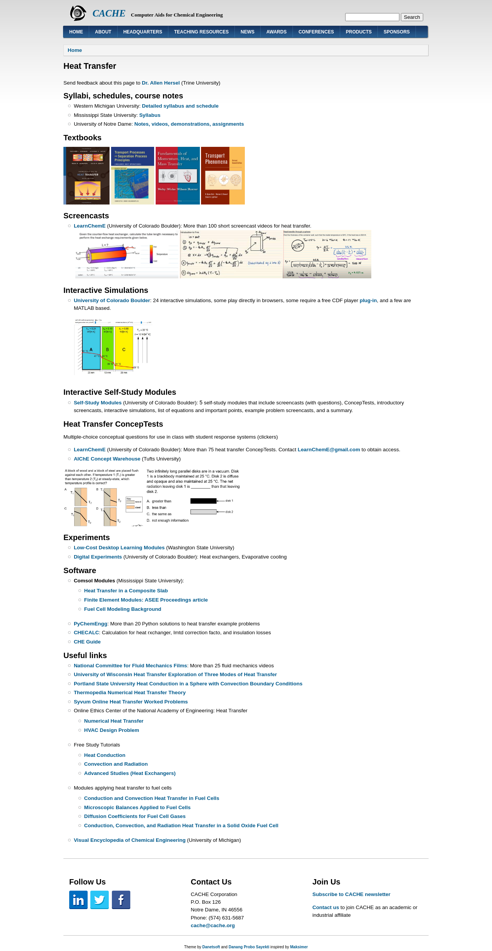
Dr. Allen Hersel (161, 83)
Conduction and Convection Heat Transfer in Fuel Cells (151, 798)
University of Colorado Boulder (112, 300)
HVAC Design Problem (111, 730)
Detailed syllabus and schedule (180, 106)
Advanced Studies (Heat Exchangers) (130, 773)
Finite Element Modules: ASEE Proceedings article (146, 600)
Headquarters (142, 32)
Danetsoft (211, 947)
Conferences (316, 32)
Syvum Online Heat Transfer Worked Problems (131, 702)
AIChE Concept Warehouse (107, 459)
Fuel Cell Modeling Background (122, 609)
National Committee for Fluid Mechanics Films (130, 665)
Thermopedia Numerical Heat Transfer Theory (130, 692)
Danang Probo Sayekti (249, 947)
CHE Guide (87, 642)
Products (359, 32)
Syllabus (149, 115)
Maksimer (299, 947)
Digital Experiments (98, 557)
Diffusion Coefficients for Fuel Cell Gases (135, 816)
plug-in (368, 300)
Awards (276, 32)
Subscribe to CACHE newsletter (351, 894)
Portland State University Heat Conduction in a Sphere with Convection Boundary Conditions (188, 684)
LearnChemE (90, 226)
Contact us (325, 907)
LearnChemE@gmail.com (329, 449)
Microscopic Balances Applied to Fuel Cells (137, 807)
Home (76, 32)
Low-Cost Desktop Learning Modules (119, 547)
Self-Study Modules (98, 403)
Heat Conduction (105, 755)
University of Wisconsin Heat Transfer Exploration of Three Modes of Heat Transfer (175, 674)
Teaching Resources (201, 32)
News (247, 32)
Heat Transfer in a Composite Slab (126, 591)
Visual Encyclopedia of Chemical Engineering (130, 840)
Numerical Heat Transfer (114, 721)
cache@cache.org (213, 925)
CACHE (109, 13)
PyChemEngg (90, 624)
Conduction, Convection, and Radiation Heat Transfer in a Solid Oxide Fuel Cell (181, 825)
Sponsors (397, 32)
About (103, 32)
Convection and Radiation (116, 764)
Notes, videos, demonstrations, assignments (189, 124)
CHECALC (86, 632)
